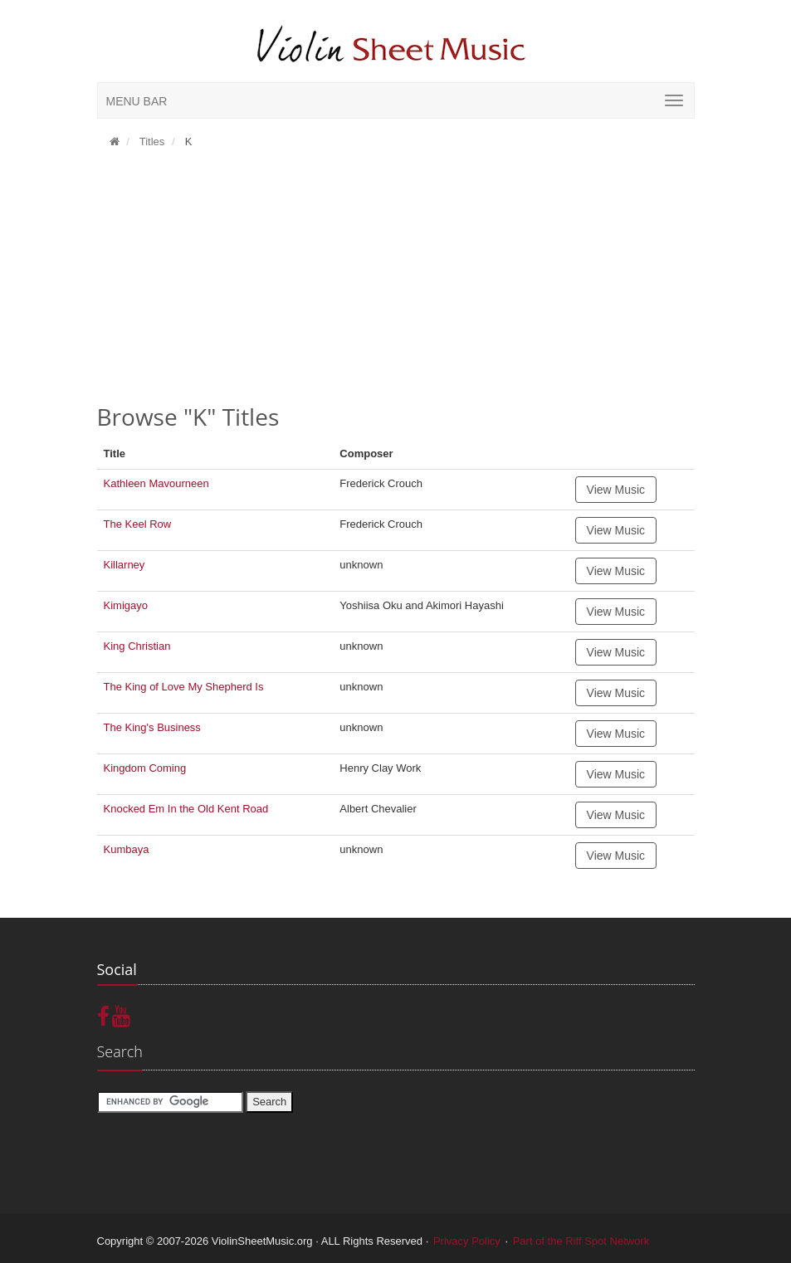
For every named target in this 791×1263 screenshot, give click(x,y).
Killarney (124, 564)
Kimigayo (126, 605)
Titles (150, 141)
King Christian (137, 646)
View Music (616, 489)
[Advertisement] (396, 282)
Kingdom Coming (145, 768)
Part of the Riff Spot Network (581, 1241)
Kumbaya (126, 849)
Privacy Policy (466, 1241)
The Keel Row (138, 524)
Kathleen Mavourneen (156, 483)
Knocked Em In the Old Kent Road (186, 808)
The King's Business (152, 727)
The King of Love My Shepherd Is (184, 686)
